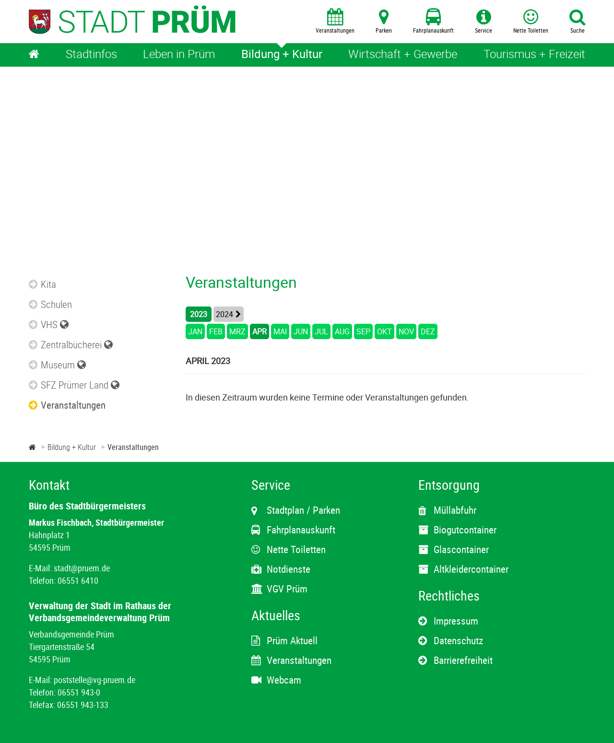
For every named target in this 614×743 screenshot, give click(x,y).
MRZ (237, 331)
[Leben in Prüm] (179, 55)
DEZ (428, 331)
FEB (216, 331)
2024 (224, 314)
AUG (342, 331)
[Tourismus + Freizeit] (534, 55)
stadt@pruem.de (82, 568)
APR (259, 331)
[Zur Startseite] (32, 447)
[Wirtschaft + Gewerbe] (402, 55)
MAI (280, 331)
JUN (301, 331)
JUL (321, 331)
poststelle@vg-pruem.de (94, 679)
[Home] (34, 55)
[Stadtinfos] (91, 55)
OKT (384, 331)
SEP (363, 331)
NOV (406, 331)
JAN (195, 331)
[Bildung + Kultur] (281, 55)
